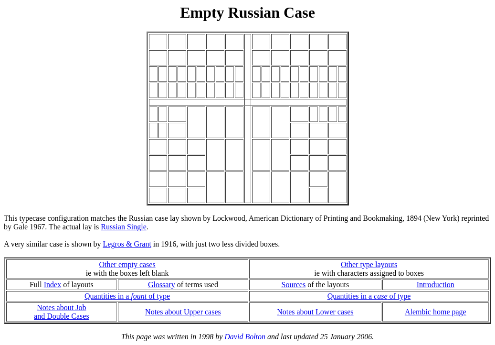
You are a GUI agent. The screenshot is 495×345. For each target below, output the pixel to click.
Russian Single (124, 227)
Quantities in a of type (127, 296)
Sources (294, 284)
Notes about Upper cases (183, 312)
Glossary (161, 284)
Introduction (435, 284)
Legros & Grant (127, 244)
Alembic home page (435, 312)
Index (52, 284)
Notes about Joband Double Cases (61, 311)
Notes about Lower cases (315, 312)
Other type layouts (369, 264)
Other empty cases (127, 264)
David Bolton (244, 337)
